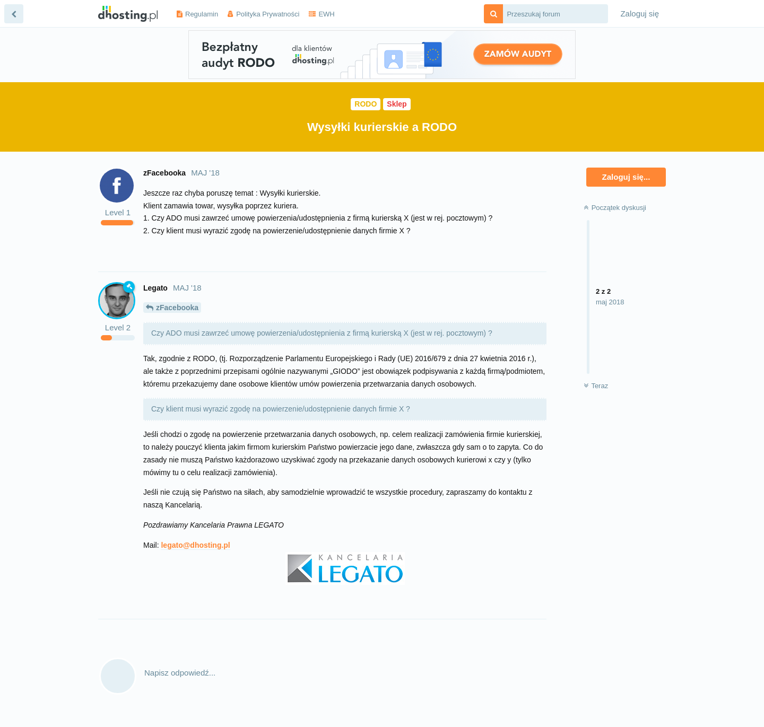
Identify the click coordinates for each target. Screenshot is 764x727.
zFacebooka (177, 307)
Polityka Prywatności (267, 14)
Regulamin (201, 14)
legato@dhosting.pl (195, 545)
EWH (326, 14)
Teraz (596, 386)
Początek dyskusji (615, 208)
